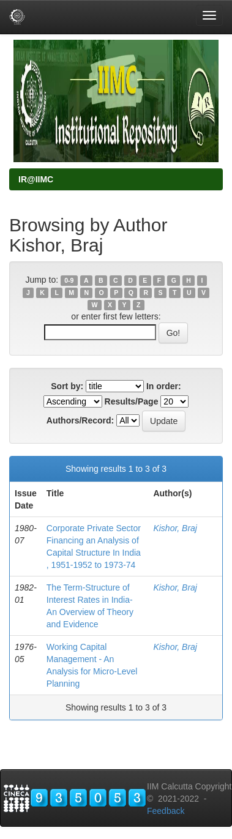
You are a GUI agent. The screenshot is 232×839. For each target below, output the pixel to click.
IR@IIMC (35, 179)
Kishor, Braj (175, 528)
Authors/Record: (80, 420)
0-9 (68, 280)
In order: (163, 386)
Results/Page (132, 401)
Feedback (165, 811)
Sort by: (67, 386)
